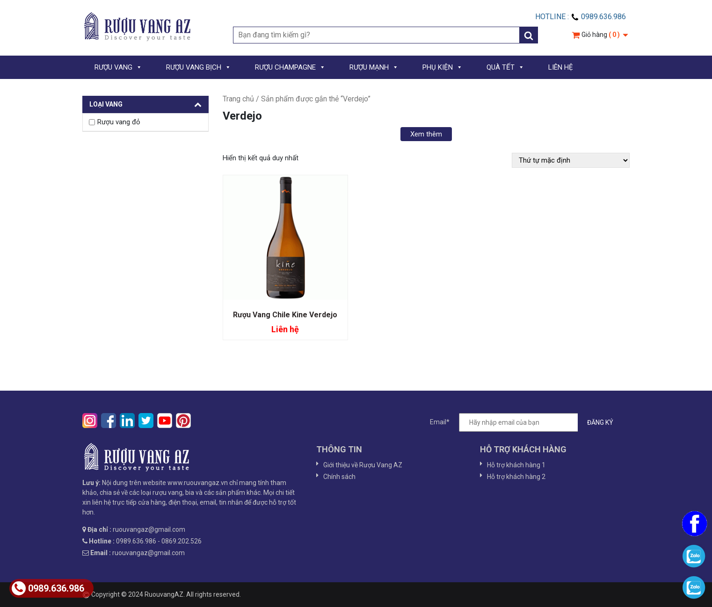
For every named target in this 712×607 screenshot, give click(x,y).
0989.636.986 (48, 588)
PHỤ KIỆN (442, 67)
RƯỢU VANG (118, 67)
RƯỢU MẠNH (374, 67)
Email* (526, 422)
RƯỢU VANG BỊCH (198, 67)
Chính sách (339, 476)
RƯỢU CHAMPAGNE (290, 67)
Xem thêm (426, 134)
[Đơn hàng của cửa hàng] (571, 160)
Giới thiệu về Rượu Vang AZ (362, 465)
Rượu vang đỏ (118, 122)
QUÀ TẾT (505, 67)
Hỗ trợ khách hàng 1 (516, 465)
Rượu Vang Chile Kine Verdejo (285, 314)
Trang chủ (238, 98)
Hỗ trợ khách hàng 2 (516, 476)
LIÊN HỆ (560, 67)
